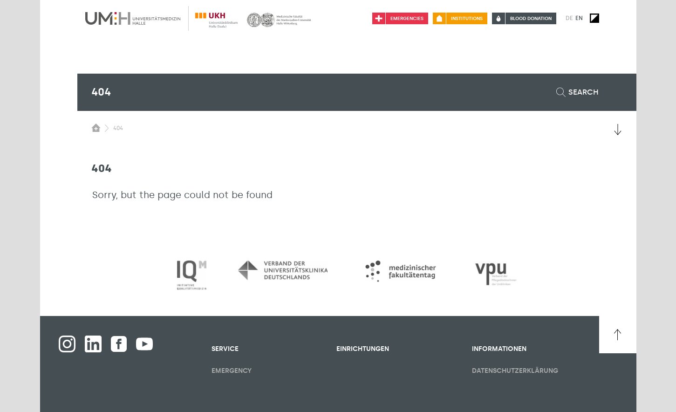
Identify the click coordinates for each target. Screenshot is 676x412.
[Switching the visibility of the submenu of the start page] (96, 127)
